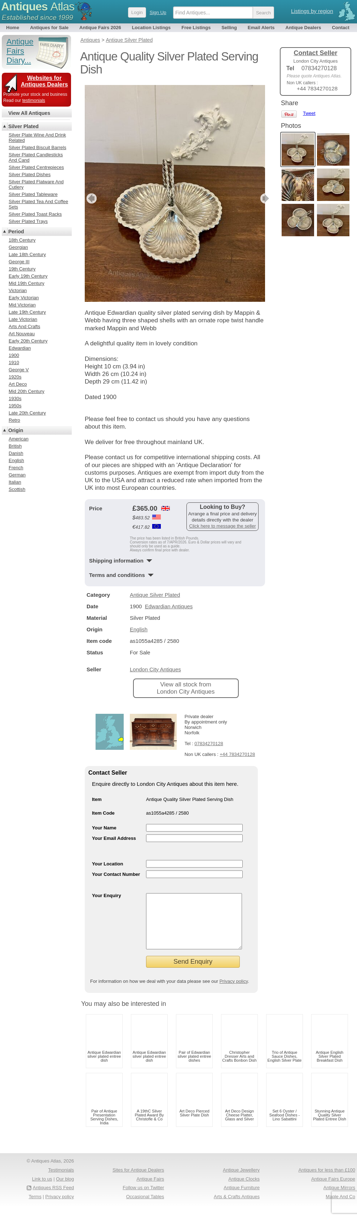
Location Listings (151, 27)
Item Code (103, 813)
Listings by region (312, 11)
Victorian (18, 290)
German (17, 475)
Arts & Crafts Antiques (237, 1207)
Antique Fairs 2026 (100, 27)
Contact (340, 27)
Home (12, 27)
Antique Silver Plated (155, 595)
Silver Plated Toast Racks (35, 214)
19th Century (22, 269)
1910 (14, 362)
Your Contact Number (116, 874)
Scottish (17, 489)
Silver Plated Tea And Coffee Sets (38, 204)
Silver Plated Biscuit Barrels (37, 147)
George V (19, 369)
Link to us (42, 1189)
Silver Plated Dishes (29, 174)
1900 (14, 355)
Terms (35, 1207)
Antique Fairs (150, 1189)
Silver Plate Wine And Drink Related (37, 137)
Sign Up (158, 12)
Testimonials (61, 1180)
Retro (14, 420)
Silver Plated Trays (28, 221)
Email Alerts (261, 27)
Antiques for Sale (49, 27)
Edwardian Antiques (169, 606)
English (138, 629)
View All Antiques (29, 113)
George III (19, 261)
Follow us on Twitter (143, 1198)
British (15, 446)
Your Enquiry (106, 895)
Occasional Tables (145, 1207)
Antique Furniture (242, 1198)
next (259, 198)
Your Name (104, 827)
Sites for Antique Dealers (138, 1180)
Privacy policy (233, 992)
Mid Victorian (22, 305)
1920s (15, 377)
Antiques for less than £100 (326, 1180)
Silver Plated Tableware (33, 194)
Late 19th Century (27, 312)
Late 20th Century (27, 413)
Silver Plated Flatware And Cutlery (36, 184)
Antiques (37, 6)
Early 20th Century (28, 341)
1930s (15, 398)
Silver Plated (23, 126)
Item (97, 799)
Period (16, 231)
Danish (16, 453)
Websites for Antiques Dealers (44, 81)
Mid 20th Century (26, 391)
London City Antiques (155, 669)
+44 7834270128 (237, 754)
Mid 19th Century (26, 283)
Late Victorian (23, 319)
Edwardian (20, 348)
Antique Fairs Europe (333, 1189)
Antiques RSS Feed (53, 1198)
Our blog (65, 1189)
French (16, 467)
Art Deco (18, 384)
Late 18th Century (27, 254)
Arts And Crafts (24, 326)
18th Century (22, 240)
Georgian (18, 247)
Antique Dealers (303, 27)
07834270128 (208, 743)
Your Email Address (114, 838)
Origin (15, 430)
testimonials (33, 100)
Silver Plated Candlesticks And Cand (36, 157)
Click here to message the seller (222, 526)
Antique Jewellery (241, 1180)
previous (91, 198)
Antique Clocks (244, 1189)
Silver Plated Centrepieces (36, 167)
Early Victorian (24, 297)
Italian (15, 482)
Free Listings (196, 27)
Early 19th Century (28, 276)
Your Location (107, 864)
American (18, 439)
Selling (229, 27)
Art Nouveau (22, 333)
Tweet (309, 113)
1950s (15, 405)
